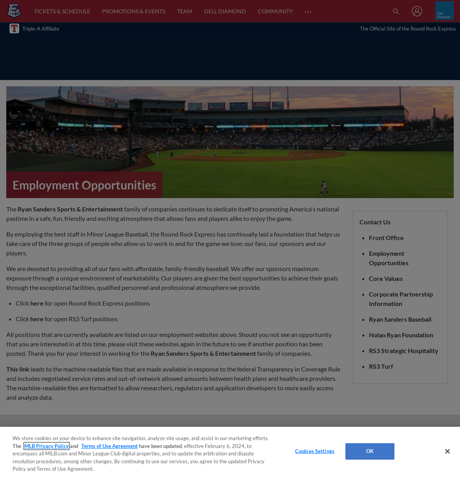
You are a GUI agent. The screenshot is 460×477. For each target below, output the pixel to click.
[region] (230, 452)
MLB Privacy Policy (46, 446)
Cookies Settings (314, 451)
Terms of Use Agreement (109, 446)
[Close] (447, 451)
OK (370, 451)
